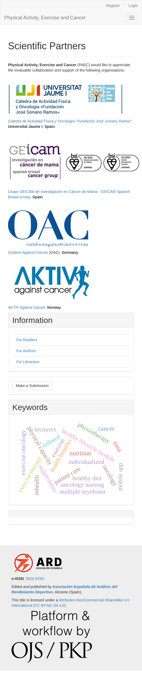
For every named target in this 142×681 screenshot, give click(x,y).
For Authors (26, 351)
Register (113, 5)
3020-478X (35, 578)
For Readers (26, 340)
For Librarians (27, 362)
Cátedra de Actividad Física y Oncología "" (70, 121)
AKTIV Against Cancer (26, 307)
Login (133, 5)
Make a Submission (32, 386)
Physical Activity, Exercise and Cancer (45, 17)
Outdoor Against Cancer (28, 252)
